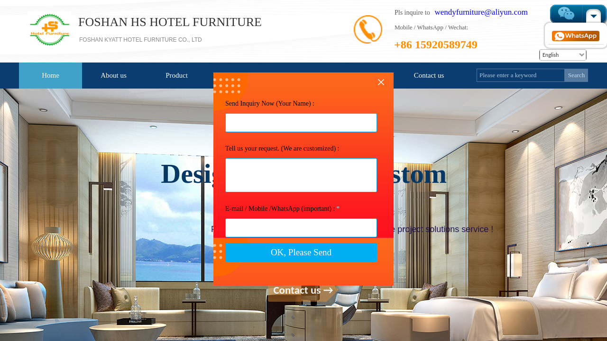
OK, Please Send (301, 282)
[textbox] (521, 75)
